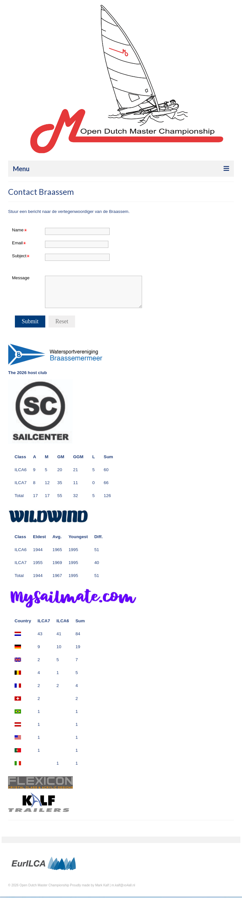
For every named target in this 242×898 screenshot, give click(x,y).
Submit (30, 321)
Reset (61, 321)
